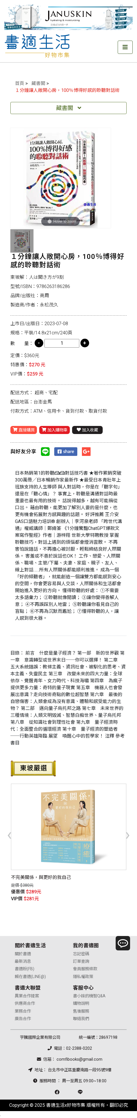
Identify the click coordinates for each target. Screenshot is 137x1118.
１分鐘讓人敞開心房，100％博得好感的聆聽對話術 (67, 90)
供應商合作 (25, 1003)
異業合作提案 (27, 996)
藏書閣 (38, 83)
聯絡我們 (81, 1018)
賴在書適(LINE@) (30, 976)
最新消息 (23, 961)
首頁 (19, 83)
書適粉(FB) (24, 969)
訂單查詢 (81, 961)
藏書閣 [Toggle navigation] (68, 108)
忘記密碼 (81, 954)
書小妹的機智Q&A (89, 996)
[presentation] (9, 834)
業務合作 (23, 1011)
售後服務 (81, 1011)
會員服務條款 (85, 969)
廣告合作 (23, 1018)
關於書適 (23, 954)
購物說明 (81, 1003)
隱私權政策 (83, 976)
